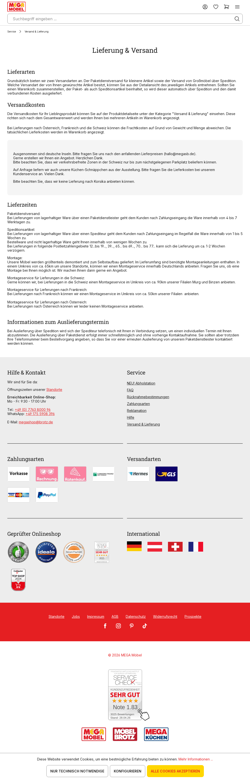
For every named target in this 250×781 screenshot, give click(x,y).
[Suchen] (237, 19)
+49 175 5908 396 (40, 414)
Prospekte (193, 616)
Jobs (76, 616)
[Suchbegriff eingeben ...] (125, 19)
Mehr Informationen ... (195, 759)
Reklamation (136, 410)
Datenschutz (136, 616)
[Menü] (237, 7)
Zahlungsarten (138, 404)
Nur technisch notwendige (77, 771)
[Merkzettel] (215, 7)
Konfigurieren (127, 771)
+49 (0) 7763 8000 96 (33, 409)
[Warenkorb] (226, 7)
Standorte (54, 389)
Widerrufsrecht (165, 616)
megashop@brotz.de (36, 422)
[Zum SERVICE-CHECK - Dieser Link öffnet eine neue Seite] (125, 695)
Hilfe (130, 417)
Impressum (95, 616)
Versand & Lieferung (143, 424)
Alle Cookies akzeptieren (175, 771)
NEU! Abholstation (141, 383)
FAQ (130, 390)
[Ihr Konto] (205, 7)
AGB (115, 616)
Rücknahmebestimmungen (148, 397)
